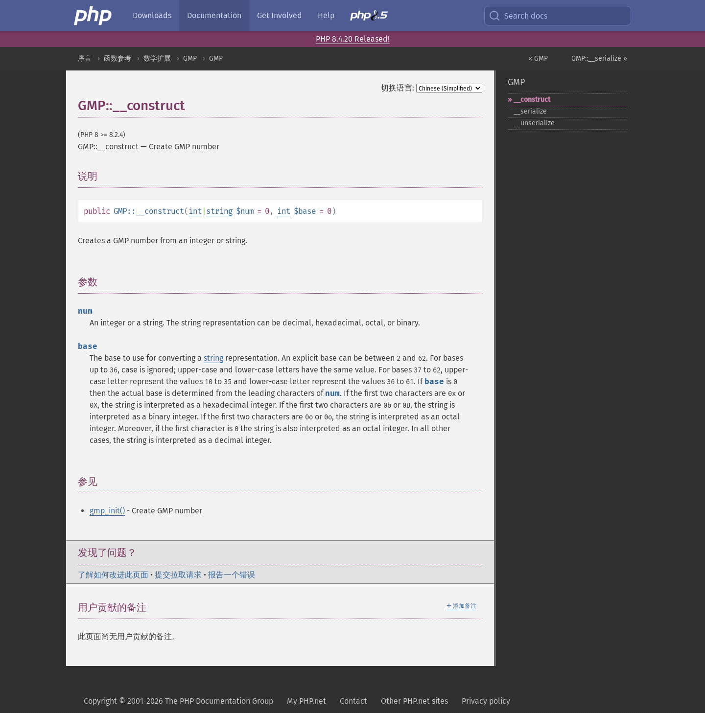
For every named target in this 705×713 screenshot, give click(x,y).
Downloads (152, 15)
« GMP (538, 58)
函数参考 (117, 58)
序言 (85, 58)
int (195, 211)
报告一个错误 (231, 574)
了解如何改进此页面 (113, 574)
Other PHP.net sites (414, 701)
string (219, 211)
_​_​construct (532, 99)
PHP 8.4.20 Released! (353, 39)
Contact (353, 701)
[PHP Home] (93, 15)
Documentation (214, 15)
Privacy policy (486, 701)
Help (326, 15)
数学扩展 (157, 58)
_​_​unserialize (534, 123)
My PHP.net (306, 701)
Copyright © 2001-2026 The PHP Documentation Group (178, 701)
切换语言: (397, 87)
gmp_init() (107, 510)
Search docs (518, 16)
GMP (190, 58)
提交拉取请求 (178, 574)
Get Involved (279, 15)
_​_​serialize (530, 111)
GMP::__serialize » (599, 58)
